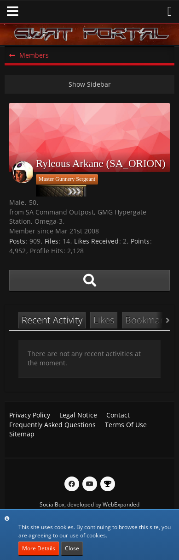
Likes (103, 320)
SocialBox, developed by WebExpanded (89, 504)
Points (140, 241)
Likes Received (96, 241)
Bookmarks (149, 320)
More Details (38, 548)
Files (51, 241)
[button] (13, 11)
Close (72, 548)
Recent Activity (52, 320)
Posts (17, 241)
